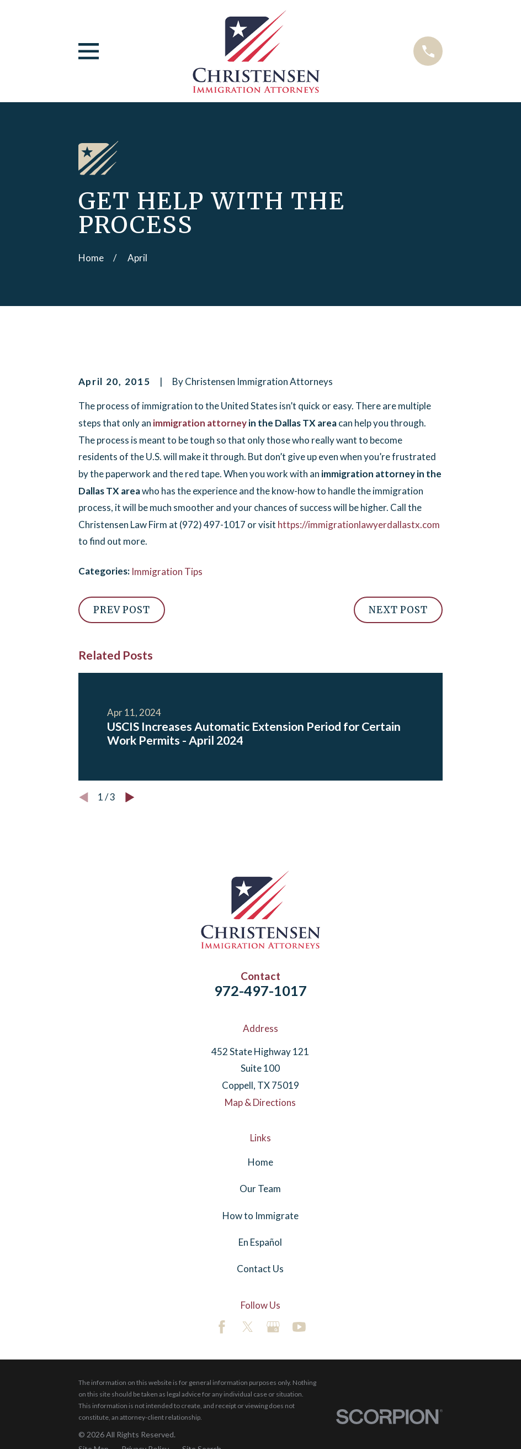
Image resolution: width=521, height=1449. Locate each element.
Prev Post (121, 610)
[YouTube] (299, 1327)
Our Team (260, 1188)
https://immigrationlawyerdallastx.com (359, 524)
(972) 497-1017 (212, 524)
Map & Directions (260, 1102)
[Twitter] (247, 1327)
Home (260, 1162)
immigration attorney (200, 423)
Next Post (398, 610)
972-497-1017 (260, 990)
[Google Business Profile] (273, 1327)
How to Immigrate (260, 1215)
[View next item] (130, 797)
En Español (260, 1242)
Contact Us (260, 1268)
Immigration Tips (167, 571)
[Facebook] (221, 1327)
